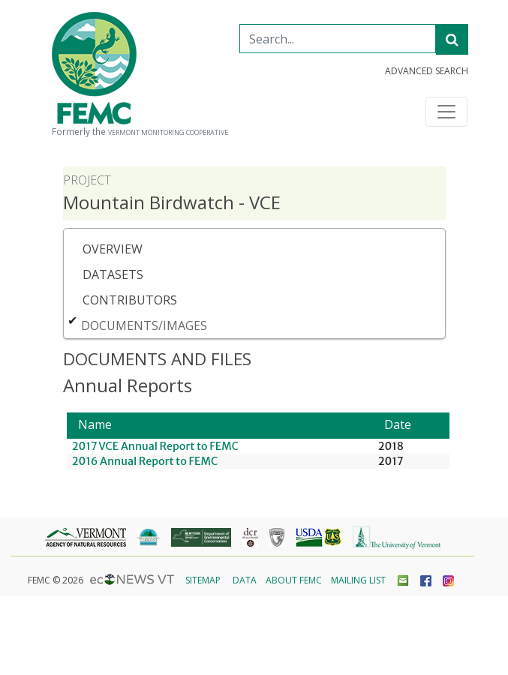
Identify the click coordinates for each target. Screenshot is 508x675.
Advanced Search (426, 71)
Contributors (130, 300)
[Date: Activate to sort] (411, 425)
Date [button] (397, 424)
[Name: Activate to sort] (220, 425)
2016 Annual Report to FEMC (145, 461)
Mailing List (358, 580)
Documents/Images (144, 325)
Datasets (113, 274)
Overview (113, 249)
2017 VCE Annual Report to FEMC (155, 446)
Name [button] (95, 424)
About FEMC (294, 580)
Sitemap (203, 580)
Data (245, 580)
